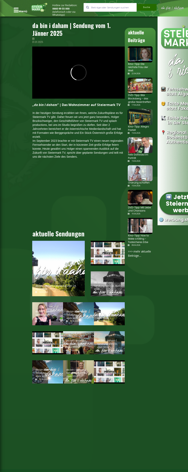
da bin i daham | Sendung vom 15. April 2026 (76, 344)
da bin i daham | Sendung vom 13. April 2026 (107, 344)
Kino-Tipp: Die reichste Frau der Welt (138, 67)
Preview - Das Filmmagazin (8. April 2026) (106, 373)
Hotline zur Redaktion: (65, 5)
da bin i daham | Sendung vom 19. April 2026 (76, 315)
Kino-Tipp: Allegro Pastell (138, 128)
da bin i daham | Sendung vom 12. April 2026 (45, 373)
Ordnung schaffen (139, 182)
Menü (23, 11)
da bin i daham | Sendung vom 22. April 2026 (107, 286)
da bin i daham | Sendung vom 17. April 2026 (107, 315)
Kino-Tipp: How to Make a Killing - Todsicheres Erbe (138, 239)
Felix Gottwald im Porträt (138, 156)
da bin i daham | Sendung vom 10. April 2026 (76, 373)
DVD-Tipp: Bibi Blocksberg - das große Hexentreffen (139, 98)
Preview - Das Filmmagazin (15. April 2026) (45, 344)
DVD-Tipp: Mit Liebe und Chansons (139, 209)
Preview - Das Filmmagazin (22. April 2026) (107, 255)
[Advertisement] (69, 195)
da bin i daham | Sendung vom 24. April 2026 (55, 287)
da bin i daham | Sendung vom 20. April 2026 (45, 315)
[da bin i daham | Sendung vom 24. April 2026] (58, 268)
